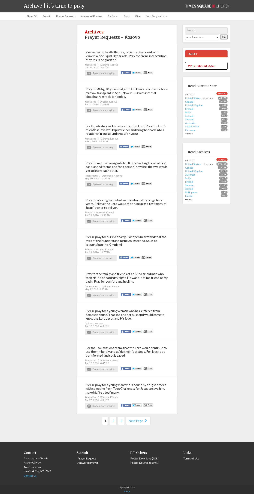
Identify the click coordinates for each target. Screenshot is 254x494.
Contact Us (30, 475)
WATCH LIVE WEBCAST (202, 65)
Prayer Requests (66, 16)
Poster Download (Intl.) (144, 462)
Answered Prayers (91, 16)
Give (138, 16)
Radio (113, 16)
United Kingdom (194, 105)
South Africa (192, 126)
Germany (190, 129)
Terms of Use (191, 458)
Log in (127, 491)
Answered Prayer (87, 462)
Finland (189, 108)
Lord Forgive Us (157, 16)
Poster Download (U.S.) (144, 458)
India (188, 112)
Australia (190, 122)
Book (127, 16)
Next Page (138, 421)
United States (199, 98)
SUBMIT (192, 53)
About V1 (32, 16)
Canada (189, 101)
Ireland (189, 115)
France (189, 195)
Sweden (189, 119)
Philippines (191, 192)
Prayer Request (86, 458)
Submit (47, 16)
